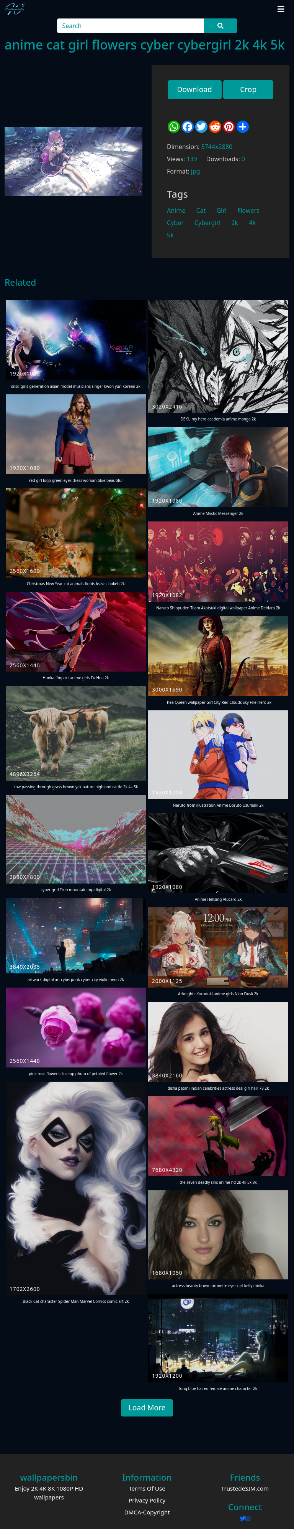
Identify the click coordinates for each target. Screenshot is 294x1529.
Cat (201, 210)
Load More (147, 1407)
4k (252, 222)
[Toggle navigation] (281, 9)
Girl (221, 210)
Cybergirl (207, 222)
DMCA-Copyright (147, 1512)
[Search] (131, 25)
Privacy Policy (147, 1500)
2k (234, 222)
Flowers (248, 210)
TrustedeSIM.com (245, 1488)
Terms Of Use (147, 1488)
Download (194, 89)
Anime (176, 210)
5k (170, 235)
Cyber (175, 222)
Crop (248, 89)
